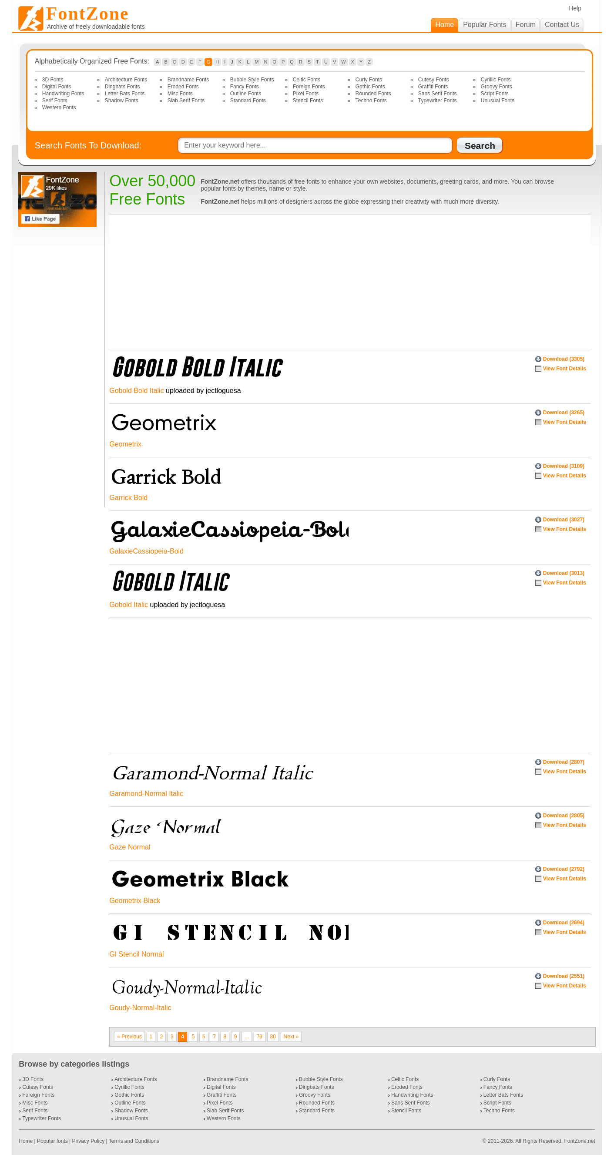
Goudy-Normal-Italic (140, 1007)
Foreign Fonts (309, 87)
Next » (291, 1037)
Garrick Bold (128, 497)
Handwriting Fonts (63, 94)
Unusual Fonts (497, 100)
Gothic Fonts (370, 87)
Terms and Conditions (134, 1141)
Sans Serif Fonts (437, 94)
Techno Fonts (371, 100)
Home (26, 1141)
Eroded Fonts (183, 87)
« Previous (129, 1037)
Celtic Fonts (306, 80)
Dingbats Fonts (122, 87)
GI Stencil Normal (136, 954)
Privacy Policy (88, 1141)
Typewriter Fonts (437, 100)
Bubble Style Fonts (252, 80)
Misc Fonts (180, 94)
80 (273, 1037)
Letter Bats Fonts (124, 94)
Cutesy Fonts (433, 80)
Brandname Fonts (188, 80)
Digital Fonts (56, 87)
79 (259, 1037)
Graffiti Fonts (433, 87)
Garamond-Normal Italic (146, 793)
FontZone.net (579, 1141)
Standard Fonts (248, 100)
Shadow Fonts (121, 100)
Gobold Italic (128, 604)
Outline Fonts (245, 94)
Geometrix (125, 444)
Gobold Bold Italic (136, 390)
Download (563, 359)
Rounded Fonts (373, 94)
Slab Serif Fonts (186, 100)
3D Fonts (53, 80)
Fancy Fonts (244, 87)
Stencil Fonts (308, 100)
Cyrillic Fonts (496, 80)
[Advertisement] (59, 366)
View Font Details (564, 369)
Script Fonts (495, 94)
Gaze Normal (129, 847)
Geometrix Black (134, 900)
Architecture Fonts (126, 80)
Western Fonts (59, 107)
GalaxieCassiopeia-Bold (146, 551)
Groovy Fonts (496, 87)
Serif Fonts (54, 100)
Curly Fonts (369, 80)
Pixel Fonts (306, 94)
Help (575, 8)
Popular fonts (52, 1141)
